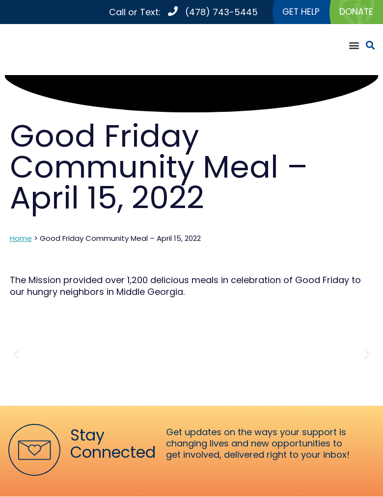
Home (21, 238)
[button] (354, 45)
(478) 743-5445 (220, 12)
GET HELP (300, 12)
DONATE (356, 12)
